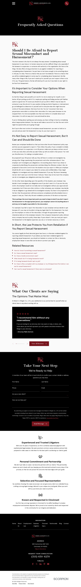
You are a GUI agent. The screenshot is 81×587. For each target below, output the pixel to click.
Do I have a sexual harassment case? (25, 253)
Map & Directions (40, 549)
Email (43, 388)
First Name (15, 381)
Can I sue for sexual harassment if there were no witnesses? (33, 269)
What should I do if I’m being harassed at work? (29, 258)
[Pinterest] (44, 564)
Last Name (44, 381)
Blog (60, 523)
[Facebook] (33, 564)
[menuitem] (14, 584)
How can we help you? (19, 400)
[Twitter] (37, 564)
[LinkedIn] (40, 564)
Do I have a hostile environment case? (26, 256)
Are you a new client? (19, 394)
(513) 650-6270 (40, 556)
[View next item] (27, 343)
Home (14, 523)
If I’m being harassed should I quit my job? (27, 261)
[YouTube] (48, 564)
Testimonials (53, 523)
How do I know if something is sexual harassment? (29, 250)
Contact (66, 523)
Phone (14, 388)
